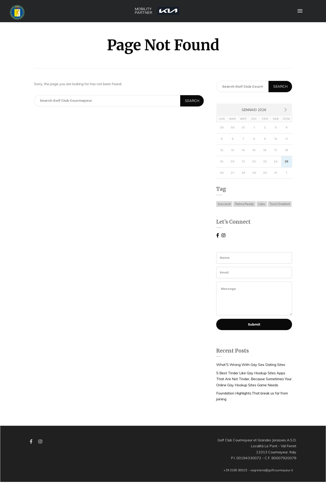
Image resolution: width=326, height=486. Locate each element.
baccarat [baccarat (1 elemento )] (224, 208)
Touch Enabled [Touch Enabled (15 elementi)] (280, 208)
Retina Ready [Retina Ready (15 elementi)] (244, 208)
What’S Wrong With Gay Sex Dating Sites (250, 369)
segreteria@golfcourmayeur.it (271, 474)
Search (192, 101)
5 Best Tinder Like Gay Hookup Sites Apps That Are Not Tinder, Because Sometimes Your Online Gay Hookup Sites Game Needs (254, 383)
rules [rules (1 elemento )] (261, 208)
